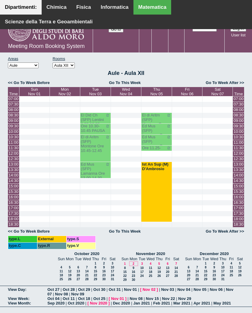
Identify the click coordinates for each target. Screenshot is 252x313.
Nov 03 (167, 289)
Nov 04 (183, 289)
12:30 (14, 158)
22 (95, 275)
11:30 (14, 148)
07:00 (14, 98)
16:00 (14, 197)
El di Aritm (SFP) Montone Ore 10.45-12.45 (95, 144)
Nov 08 (61, 294)
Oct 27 (53, 289)
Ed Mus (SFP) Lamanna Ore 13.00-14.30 (95, 171)
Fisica (83, 7)
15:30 (14, 191)
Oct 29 (84, 289)
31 (112, 279)
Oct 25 (99, 298)
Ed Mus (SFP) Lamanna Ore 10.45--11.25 (156, 144)
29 (95, 279)
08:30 (14, 115)
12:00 (14, 153)
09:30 (14, 126)
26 (69, 279)
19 (69, 275)
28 (86, 279)
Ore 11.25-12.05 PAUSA (156, 150)
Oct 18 (84, 298)
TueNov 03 (95, 91)
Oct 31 (115, 289)
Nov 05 (200, 289)
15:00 (14, 186)
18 (61, 275)
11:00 (14, 142)
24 (112, 275)
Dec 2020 (121, 303)
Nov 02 (149, 289)
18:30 (14, 224)
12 (69, 271)
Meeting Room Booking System (46, 46)
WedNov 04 (126, 91)
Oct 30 (99, 289)
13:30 (14, 169)
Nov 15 (152, 298)
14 (86, 271)
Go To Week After (222, 82)
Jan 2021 (141, 303)
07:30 (14, 104)
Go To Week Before (32, 82)
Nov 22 (168, 298)
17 (112, 271)
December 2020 (214, 253)
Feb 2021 (161, 303)
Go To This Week (124, 82)
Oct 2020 (76, 303)
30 (103, 279)
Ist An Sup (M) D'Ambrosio (155, 166)
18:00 (14, 219)
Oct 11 (69, 298)
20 (78, 275)
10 (112, 267)
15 (95, 271)
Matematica (152, 7)
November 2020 (150, 253)
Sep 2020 (55, 303)
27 (78, 279)
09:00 (14, 120)
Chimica (57, 7)
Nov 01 (130, 289)
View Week (18, 298)
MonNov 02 (65, 91)
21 (86, 275)
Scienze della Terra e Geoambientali (49, 22)
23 (103, 275)
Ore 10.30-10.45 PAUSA (95, 128)
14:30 (14, 180)
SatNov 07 (217, 91)
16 (103, 271)
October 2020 (86, 253)
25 (61, 279)
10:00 (14, 131)
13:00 (14, 164)
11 (61, 271)
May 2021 (222, 303)
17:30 (14, 213)
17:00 (14, 208)
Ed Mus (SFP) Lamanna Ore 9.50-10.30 (156, 133)
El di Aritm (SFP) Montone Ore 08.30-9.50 (156, 122)
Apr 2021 (201, 303)
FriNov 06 (187, 91)
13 (78, 271)
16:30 (14, 202)
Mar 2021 (181, 303)
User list (238, 35)
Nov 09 (77, 294)
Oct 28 (69, 289)
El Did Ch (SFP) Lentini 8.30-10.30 (95, 119)
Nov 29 (184, 298)
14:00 (14, 175)
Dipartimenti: (21, 7)
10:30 (14, 137)
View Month (19, 303)
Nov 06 (216, 289)
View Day (16, 289)
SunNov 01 (34, 91)
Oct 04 (53, 298)
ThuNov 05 (156, 91)
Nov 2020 (98, 303)
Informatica (115, 7)
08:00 (14, 109)
